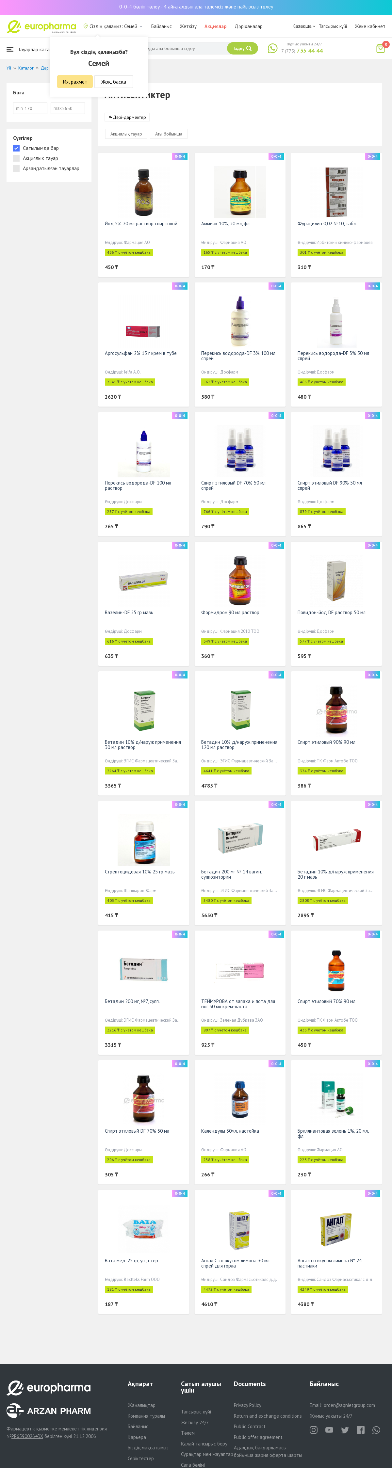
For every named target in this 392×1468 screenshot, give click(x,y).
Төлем (188, 1433)
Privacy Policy (247, 1405)
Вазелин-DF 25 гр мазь (129, 612)
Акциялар (215, 26)
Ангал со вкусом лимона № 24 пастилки (330, 1263)
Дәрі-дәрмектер (129, 117)
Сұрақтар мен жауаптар (207, 1454)
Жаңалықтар (141, 1405)
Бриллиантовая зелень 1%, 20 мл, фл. (333, 1133)
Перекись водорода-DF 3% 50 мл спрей (333, 355)
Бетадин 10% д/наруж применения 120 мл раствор (239, 744)
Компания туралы (146, 1416)
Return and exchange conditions (268, 1416)
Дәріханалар (249, 26)
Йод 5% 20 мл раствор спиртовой (141, 223)
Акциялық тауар (126, 134)
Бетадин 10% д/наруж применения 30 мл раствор (143, 744)
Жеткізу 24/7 (195, 1422)
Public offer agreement (258, 1437)
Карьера (137, 1437)
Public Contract (250, 1426)
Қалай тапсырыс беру (204, 1444)
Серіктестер (141, 1458)
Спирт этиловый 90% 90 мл (326, 742)
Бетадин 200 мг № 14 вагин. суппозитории (231, 874)
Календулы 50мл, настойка (230, 1131)
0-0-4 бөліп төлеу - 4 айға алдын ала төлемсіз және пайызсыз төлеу (196, 6)
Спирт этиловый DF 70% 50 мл (137, 1131)
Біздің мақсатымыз (148, 1447)
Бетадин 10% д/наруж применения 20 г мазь (336, 874)
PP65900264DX (27, 1436)
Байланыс (161, 26)
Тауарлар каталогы (33, 49)
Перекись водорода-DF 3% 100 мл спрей (238, 355)
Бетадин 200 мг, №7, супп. (132, 1001)
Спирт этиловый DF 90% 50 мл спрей (330, 485)
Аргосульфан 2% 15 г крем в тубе (141, 353)
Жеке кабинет (370, 26)
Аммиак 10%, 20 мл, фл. (226, 223)
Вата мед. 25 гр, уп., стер (131, 1260)
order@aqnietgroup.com (349, 1405)
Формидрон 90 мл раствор (230, 612)
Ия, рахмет (75, 81)
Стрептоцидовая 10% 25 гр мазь (140, 872)
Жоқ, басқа (113, 81)
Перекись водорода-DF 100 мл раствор (138, 485)
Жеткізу (188, 26)
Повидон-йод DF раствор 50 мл (332, 612)
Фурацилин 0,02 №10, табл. (327, 223)
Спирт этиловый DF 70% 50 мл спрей (233, 485)
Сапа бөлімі (193, 1465)
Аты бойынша (168, 134)
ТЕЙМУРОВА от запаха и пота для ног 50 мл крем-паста (238, 1004)
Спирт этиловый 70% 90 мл (326, 1001)
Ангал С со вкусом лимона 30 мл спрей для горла (235, 1263)
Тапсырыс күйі (333, 26)
